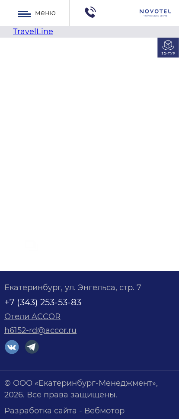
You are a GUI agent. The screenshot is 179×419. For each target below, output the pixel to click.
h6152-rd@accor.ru (40, 330)
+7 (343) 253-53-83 (42, 302)
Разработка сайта (40, 411)
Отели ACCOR (32, 316)
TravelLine (33, 31)
